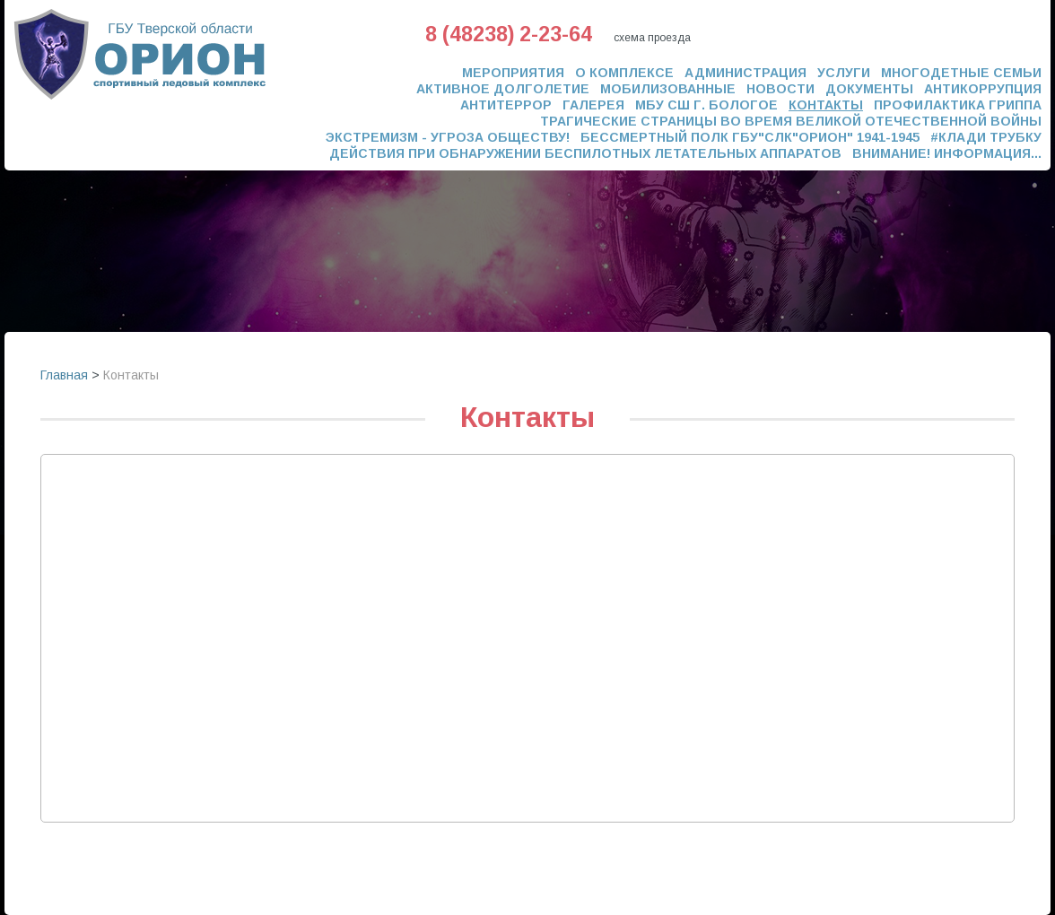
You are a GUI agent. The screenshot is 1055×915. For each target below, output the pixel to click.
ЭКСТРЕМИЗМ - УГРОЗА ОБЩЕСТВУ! (448, 137)
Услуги (843, 72)
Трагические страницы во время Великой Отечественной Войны (791, 121)
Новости (780, 89)
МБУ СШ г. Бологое (706, 105)
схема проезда (652, 37)
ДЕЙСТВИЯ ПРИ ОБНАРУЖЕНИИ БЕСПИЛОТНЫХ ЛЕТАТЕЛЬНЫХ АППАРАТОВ (585, 153)
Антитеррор (506, 105)
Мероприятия (513, 72)
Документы (869, 89)
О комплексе (624, 72)
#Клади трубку (986, 137)
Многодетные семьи (961, 72)
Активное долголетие (502, 89)
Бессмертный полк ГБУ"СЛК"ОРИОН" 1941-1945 (750, 137)
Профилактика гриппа (958, 105)
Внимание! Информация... (947, 153)
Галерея (593, 105)
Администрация (745, 72)
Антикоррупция (983, 89)
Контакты (826, 105)
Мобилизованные (668, 89)
